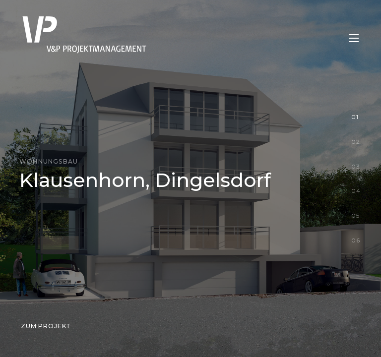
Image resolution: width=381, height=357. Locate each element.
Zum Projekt (46, 326)
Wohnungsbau (48, 161)
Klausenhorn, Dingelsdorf (145, 180)
